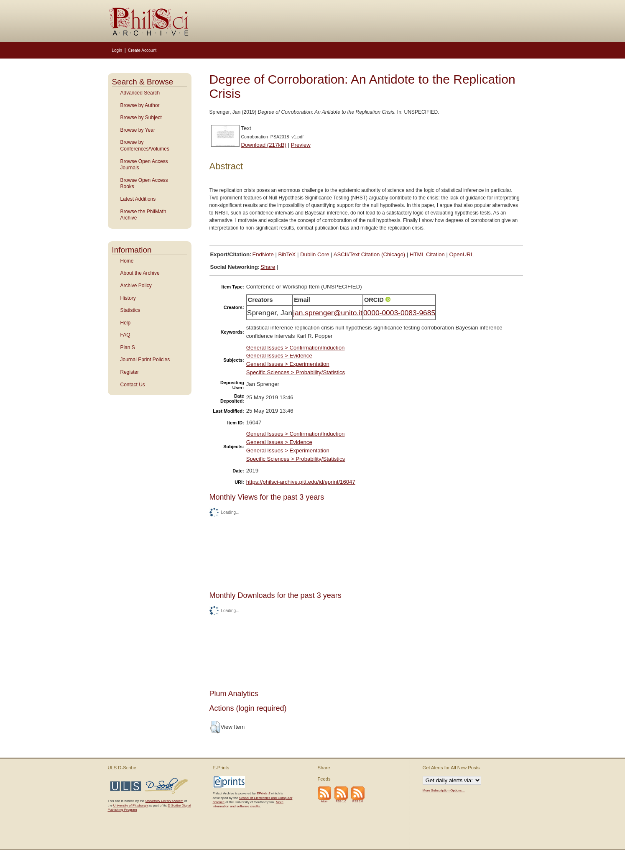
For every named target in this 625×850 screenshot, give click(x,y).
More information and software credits (248, 804)
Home (127, 261)
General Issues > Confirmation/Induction (295, 348)
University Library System (164, 801)
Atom (324, 801)
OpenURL (461, 254)
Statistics (130, 310)
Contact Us (132, 385)
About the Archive (140, 273)
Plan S (127, 347)
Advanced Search (140, 93)
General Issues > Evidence (279, 355)
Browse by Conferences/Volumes (144, 145)
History (128, 298)
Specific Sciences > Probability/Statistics (295, 372)
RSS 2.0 (357, 801)
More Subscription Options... (444, 790)
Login (117, 50)
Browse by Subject (141, 117)
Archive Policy (136, 285)
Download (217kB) (264, 145)
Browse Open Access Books (144, 183)
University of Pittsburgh (130, 805)
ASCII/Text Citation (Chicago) (370, 254)
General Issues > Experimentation (287, 364)
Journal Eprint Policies (145, 359)
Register (129, 372)
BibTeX (287, 254)
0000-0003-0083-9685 (399, 313)
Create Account (142, 50)
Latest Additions (138, 199)
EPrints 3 (263, 793)
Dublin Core (314, 254)
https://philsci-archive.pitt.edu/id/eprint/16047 (300, 482)
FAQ (125, 335)
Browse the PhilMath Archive (143, 215)
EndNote (262, 254)
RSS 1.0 (341, 801)
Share (267, 267)
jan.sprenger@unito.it (327, 313)
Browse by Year (137, 130)
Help (125, 323)
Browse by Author (140, 105)
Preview (301, 145)
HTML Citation (427, 254)
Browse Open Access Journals (144, 164)
